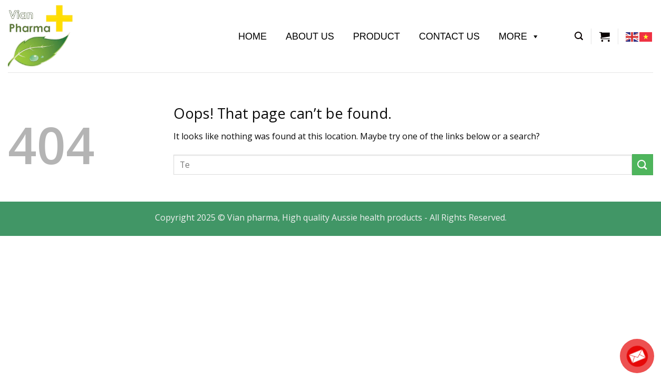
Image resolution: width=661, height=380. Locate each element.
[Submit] (642, 164)
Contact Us (449, 36)
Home (252, 36)
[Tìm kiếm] (579, 36)
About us (310, 36)
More (519, 36)
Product (376, 36)
